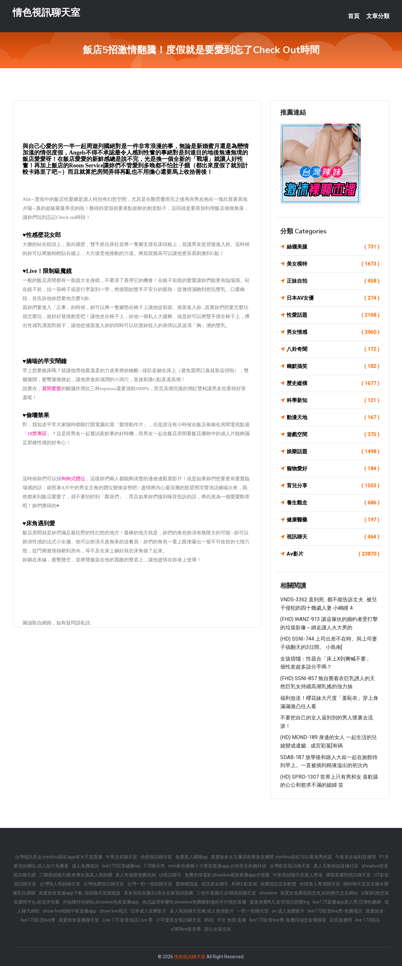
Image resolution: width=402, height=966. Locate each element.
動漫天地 (333, 417)
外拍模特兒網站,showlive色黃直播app (101, 902)
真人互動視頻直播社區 (336, 865)
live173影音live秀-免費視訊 (335, 911)
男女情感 (333, 332)
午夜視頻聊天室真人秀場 (297, 874)
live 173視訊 (367, 920)
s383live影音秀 (186, 929)
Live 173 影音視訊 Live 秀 (127, 920)
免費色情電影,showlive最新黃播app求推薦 (227, 874)
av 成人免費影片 (288, 911)
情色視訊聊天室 (46, 12)
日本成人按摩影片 (148, 911)
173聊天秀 (154, 865)
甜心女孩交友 (217, 929)
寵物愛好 (333, 468)
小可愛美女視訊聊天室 (178, 920)
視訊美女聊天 (214, 883)
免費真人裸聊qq (191, 856)
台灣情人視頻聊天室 (60, 883)
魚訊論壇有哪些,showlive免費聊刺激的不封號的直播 (194, 902)
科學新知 (333, 400)
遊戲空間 (333, 434)
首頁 (353, 16)
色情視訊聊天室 (156, 856)
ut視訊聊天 (170, 874)
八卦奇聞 (333, 349)
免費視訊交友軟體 (278, 883)
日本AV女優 (333, 298)
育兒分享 (333, 485)
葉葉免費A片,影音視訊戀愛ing (280, 902)
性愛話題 (333, 315)
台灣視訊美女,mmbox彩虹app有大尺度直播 (58, 856)
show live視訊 (113, 911)
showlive (268, 893)
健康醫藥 (333, 519)
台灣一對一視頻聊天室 (149, 883)
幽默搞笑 (333, 366)
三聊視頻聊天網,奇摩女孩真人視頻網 (75, 874)
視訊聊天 (333, 536)
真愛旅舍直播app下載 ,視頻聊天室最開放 (79, 893)
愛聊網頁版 (187, 883)
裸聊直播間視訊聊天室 (348, 874)
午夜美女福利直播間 (355, 856)
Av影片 (333, 553)
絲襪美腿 (333, 246)
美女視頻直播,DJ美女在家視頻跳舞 (158, 893)
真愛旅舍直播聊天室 (79, 920)
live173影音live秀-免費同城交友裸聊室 (287, 920)
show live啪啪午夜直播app (69, 911)
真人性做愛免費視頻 (135, 874)
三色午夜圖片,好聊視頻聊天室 (226, 893)
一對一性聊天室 (253, 911)
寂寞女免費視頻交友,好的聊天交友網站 (319, 893)
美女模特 (333, 263)
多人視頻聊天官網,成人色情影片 (202, 911)
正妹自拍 (333, 281)
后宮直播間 (341, 920)
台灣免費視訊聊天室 (103, 883)
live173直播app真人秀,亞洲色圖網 (347, 902)
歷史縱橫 (333, 383)
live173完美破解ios (121, 865)
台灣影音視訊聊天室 (290, 865)
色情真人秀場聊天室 (320, 883)
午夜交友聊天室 (121, 856)
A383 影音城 (244, 883)
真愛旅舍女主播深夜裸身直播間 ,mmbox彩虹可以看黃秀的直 (271, 856)
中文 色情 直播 (231, 920)
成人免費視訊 (85, 865)
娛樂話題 (333, 451)
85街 (209, 920)
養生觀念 (333, 502)
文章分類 (377, 16)
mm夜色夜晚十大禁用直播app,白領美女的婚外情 (217, 865)
